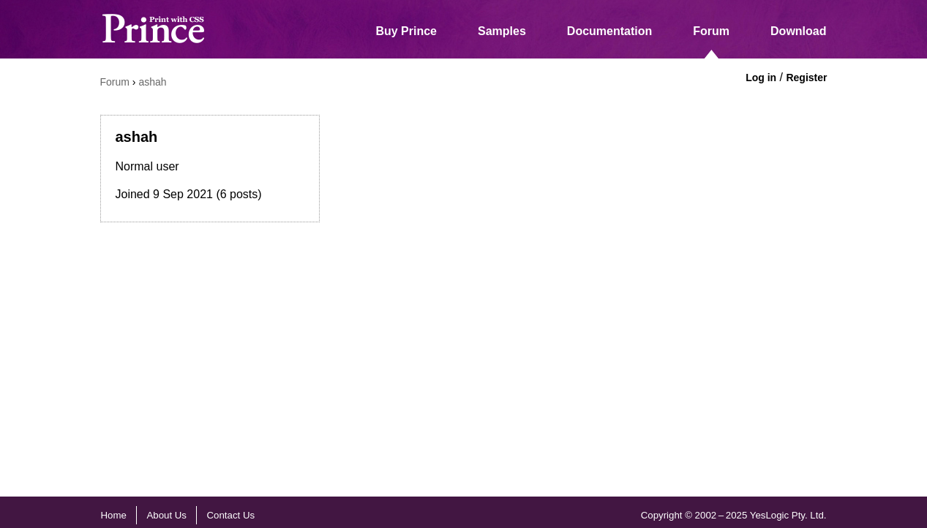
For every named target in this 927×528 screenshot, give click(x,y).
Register (806, 77)
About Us (166, 515)
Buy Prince (406, 31)
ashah (152, 82)
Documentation (609, 31)
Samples (502, 31)
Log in (761, 77)
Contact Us (231, 515)
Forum (711, 31)
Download (798, 31)
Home (114, 515)
